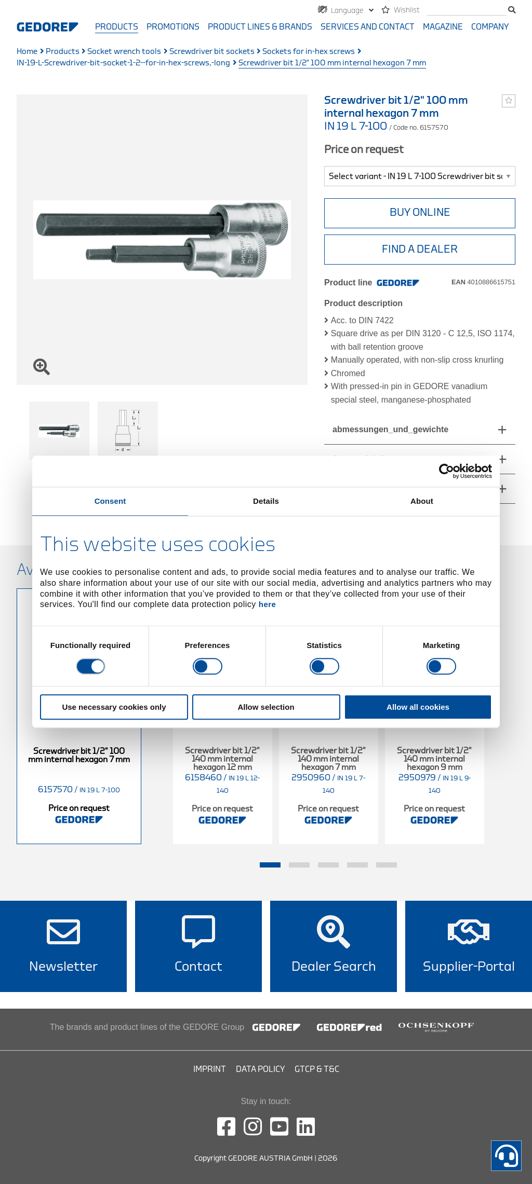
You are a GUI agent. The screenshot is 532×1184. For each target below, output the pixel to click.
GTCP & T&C (317, 1069)
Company (490, 27)
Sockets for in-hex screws (308, 52)
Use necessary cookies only (114, 707)
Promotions (173, 27)
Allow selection (265, 707)
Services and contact (368, 27)
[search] (467, 11)
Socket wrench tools (124, 52)
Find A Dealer (420, 249)
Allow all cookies (418, 707)
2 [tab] (299, 865)
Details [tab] (266, 501)
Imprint (209, 1069)
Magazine (443, 27)
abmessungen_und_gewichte (390, 429)
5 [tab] (386, 865)
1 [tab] (270, 865)
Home (27, 52)
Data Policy (260, 1069)
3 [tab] (328, 865)
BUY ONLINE (420, 212)
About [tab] (421, 501)
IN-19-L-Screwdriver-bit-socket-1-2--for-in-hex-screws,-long (123, 63)
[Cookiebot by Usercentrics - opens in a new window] (446, 471)
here (267, 604)
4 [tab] (357, 865)
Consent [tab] (110, 501)
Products (116, 27)
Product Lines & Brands (260, 27)
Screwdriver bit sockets (212, 52)
